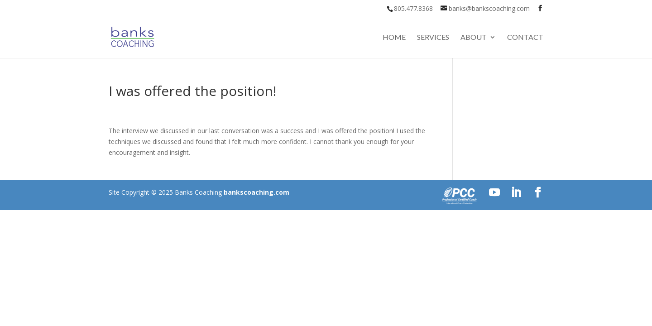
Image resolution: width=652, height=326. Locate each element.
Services (433, 37)
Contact (525, 37)
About (473, 37)
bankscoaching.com (256, 192)
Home (394, 37)
